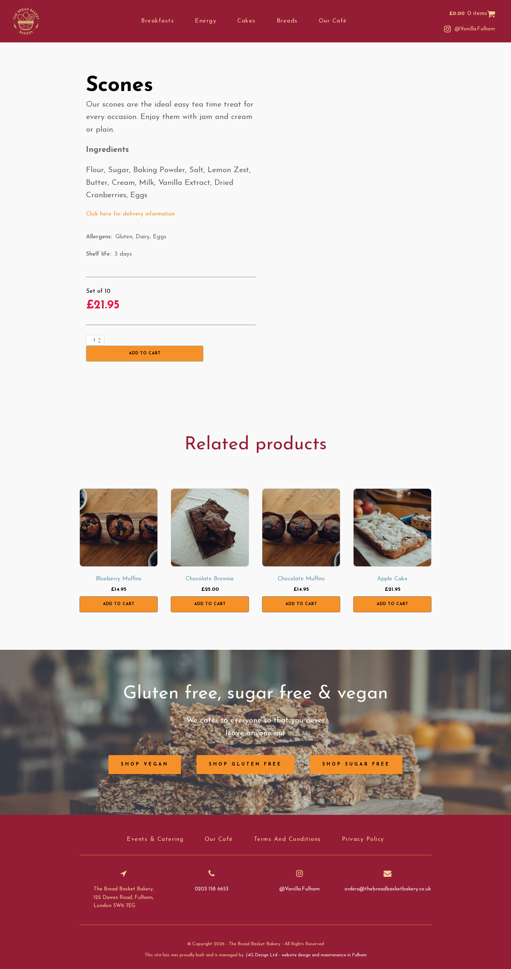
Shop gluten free (245, 764)
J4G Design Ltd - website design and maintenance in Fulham (306, 955)
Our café (333, 21)
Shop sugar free (356, 764)
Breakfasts (158, 21)
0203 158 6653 (211, 889)
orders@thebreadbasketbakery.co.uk (387, 889)
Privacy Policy (363, 839)
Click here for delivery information (130, 214)
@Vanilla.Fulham (475, 29)
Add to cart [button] (119, 604)
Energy (206, 21)
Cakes (247, 21)
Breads (287, 21)
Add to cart (145, 353)
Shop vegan (144, 764)
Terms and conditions (287, 839)
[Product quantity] (95, 340)
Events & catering (155, 839)
